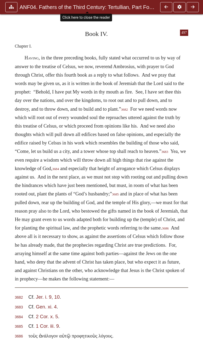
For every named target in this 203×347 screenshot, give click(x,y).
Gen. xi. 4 (46, 307)
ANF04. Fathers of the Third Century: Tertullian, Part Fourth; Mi (87, 7)
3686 (165, 228)
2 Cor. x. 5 (47, 316)
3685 (115, 194)
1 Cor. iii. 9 (47, 326)
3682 (124, 109)
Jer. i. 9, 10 (48, 297)
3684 (55, 169)
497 (184, 33)
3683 (164, 152)
